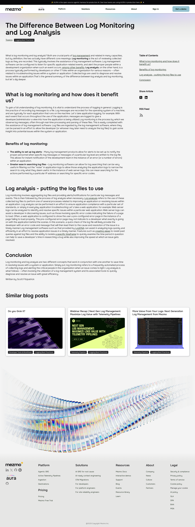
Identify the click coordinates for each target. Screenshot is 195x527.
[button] (62, 9)
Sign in (156, 9)
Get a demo (181, 9)
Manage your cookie (179, 488)
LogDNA (79, 228)
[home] (14, 9)
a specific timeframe (65, 234)
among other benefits (73, 67)
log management (81, 55)
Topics (9, 39)
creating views (102, 231)
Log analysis (90, 198)
